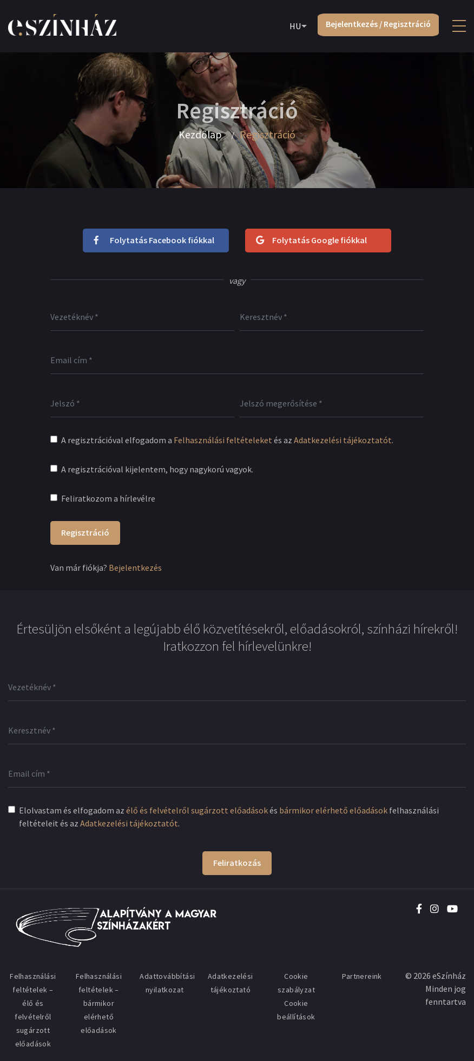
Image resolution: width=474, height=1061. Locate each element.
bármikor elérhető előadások (333, 810)
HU (292, 26)
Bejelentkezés (135, 567)
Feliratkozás (237, 862)
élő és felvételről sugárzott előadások (197, 810)
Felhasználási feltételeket (223, 440)
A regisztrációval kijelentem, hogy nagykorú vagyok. (157, 469)
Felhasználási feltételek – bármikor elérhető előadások (99, 1003)
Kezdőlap (200, 134)
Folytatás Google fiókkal (311, 240)
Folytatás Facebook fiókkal (154, 240)
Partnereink (361, 976)
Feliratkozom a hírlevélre (108, 498)
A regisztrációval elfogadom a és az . (227, 440)
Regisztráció (85, 532)
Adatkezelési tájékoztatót (343, 440)
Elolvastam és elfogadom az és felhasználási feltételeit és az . (229, 817)
